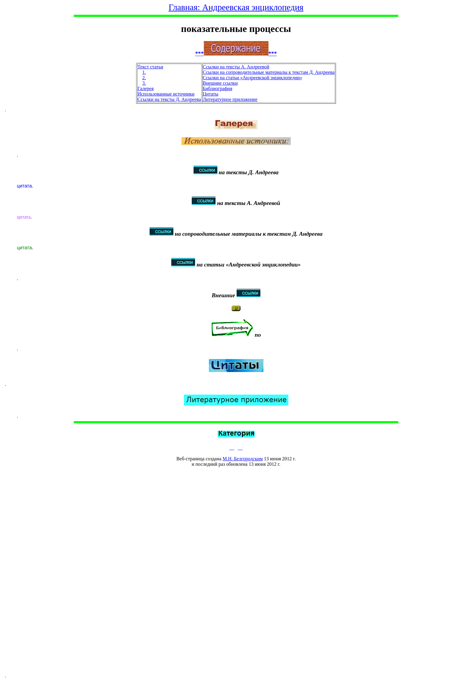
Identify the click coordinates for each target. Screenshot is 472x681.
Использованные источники (166, 93)
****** (236, 53)
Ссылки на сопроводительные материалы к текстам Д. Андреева (269, 72)
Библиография (217, 88)
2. (144, 77)
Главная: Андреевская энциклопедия (236, 7)
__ (231, 447)
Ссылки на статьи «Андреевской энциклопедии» (252, 77)
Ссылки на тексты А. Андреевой (236, 66)
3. (144, 83)
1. (144, 72)
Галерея (146, 88)
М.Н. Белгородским (242, 458)
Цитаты (211, 93)
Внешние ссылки (220, 83)
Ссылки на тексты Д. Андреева (169, 99)
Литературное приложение (230, 99)
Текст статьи (150, 66)
